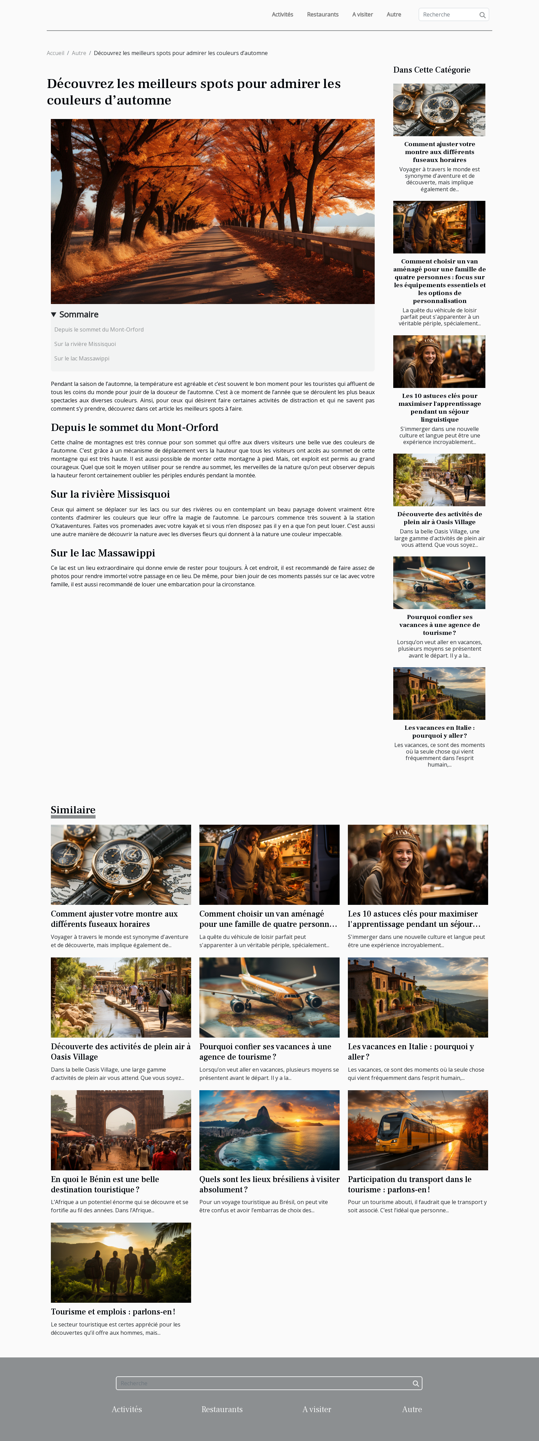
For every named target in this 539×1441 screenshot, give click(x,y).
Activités (282, 14)
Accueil (55, 53)
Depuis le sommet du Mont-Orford (99, 329)
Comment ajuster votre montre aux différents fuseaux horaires (439, 152)
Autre (394, 14)
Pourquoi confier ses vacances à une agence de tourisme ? (439, 625)
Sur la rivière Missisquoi (85, 344)
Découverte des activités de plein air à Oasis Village (439, 518)
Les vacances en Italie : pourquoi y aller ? (440, 732)
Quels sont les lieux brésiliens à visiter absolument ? (269, 1184)
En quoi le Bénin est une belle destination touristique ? (105, 1184)
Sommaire (78, 314)
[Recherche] (454, 14)
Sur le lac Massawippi (81, 358)
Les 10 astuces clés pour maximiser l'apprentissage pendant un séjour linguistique (439, 408)
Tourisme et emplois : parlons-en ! (113, 1312)
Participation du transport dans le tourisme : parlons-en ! (410, 1184)
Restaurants (323, 14)
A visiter (362, 14)
